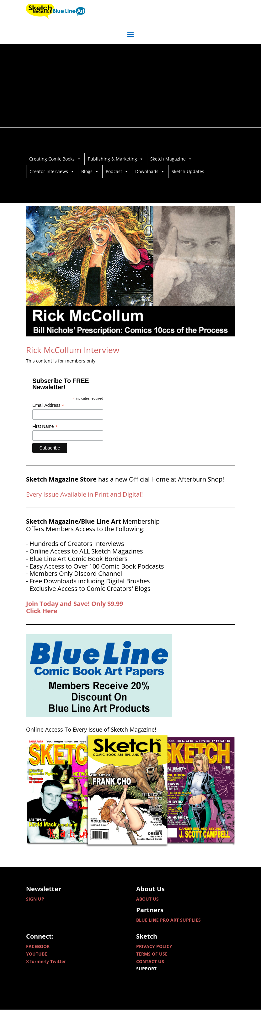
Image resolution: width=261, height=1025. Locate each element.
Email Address (48, 421)
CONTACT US (150, 976)
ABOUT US (147, 914)
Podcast (117, 171)
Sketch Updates (188, 171)
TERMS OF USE (152, 969)
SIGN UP (35, 914)
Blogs (90, 171)
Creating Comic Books (55, 159)
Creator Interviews (51, 171)
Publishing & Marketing (115, 159)
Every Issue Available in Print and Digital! (84, 509)
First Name (45, 442)
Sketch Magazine (171, 159)
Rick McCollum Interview (72, 365)
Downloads (150, 171)
